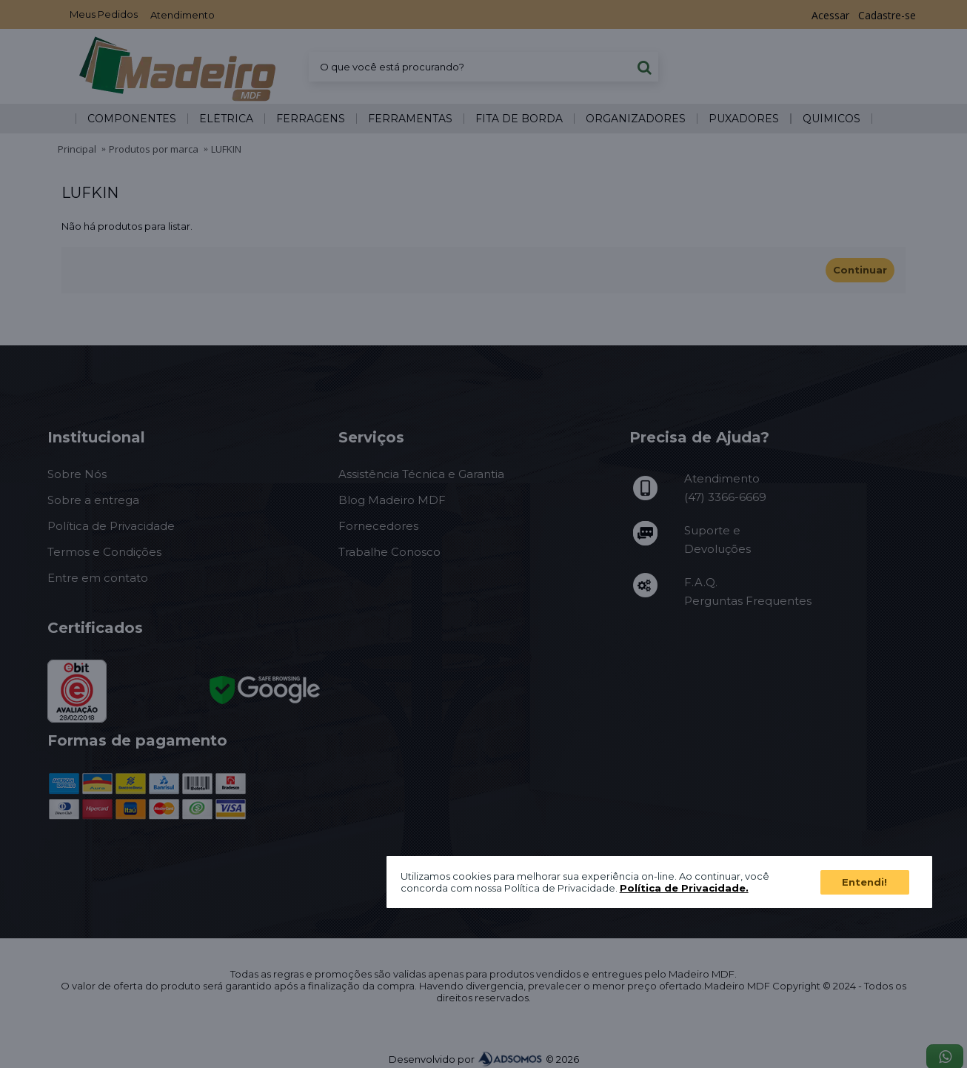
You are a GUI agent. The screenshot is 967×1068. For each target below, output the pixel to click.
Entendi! (864, 882)
